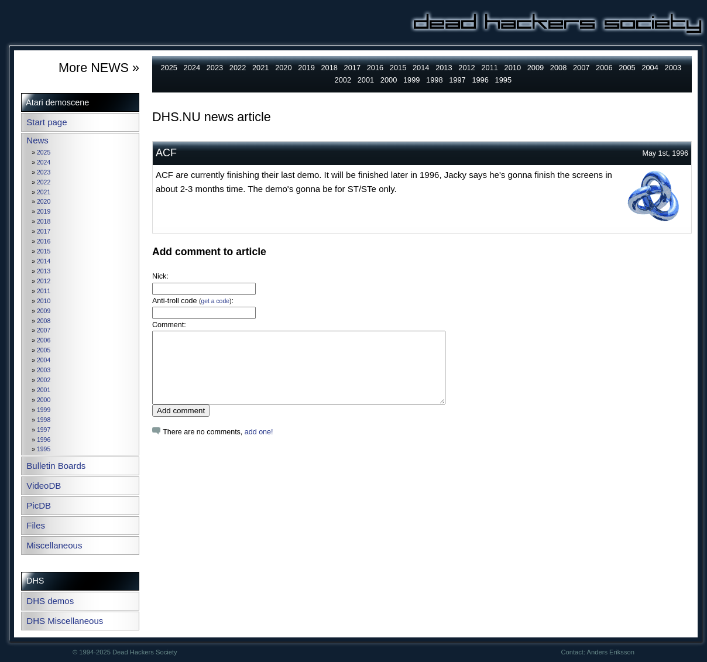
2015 (43, 251)
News (37, 140)
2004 (43, 360)
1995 (43, 449)
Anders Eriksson (610, 652)
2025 (43, 152)
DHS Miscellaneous (64, 621)
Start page (46, 122)
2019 (43, 211)
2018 (43, 221)
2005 (43, 350)
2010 (43, 301)
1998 (43, 420)
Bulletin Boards (55, 466)
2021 (43, 192)
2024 (43, 162)
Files (35, 525)
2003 (43, 370)
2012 (43, 281)
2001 (43, 390)
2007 (43, 330)
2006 (43, 340)
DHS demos (50, 601)
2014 (43, 261)
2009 (43, 311)
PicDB (38, 505)
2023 (43, 172)
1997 (43, 430)
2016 (43, 241)
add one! (259, 446)
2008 (43, 321)
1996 (43, 440)
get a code (215, 301)
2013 (43, 271)
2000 (43, 400)
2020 (43, 201)
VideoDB (43, 486)
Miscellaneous (54, 545)
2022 (43, 182)
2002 (43, 380)
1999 (43, 410)
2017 (43, 231)
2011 (43, 291)
